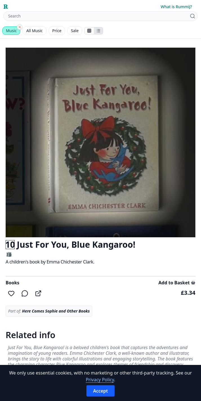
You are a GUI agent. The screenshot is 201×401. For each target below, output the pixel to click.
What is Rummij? (176, 6)
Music (11, 30)
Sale (75, 30)
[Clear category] (20, 27)
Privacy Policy (100, 379)
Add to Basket (176, 282)
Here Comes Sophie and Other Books (56, 311)
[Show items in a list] (98, 30)
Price (56, 30)
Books (12, 283)
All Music (34, 30)
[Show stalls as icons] (89, 30)
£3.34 (188, 292)
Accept (100, 391)
